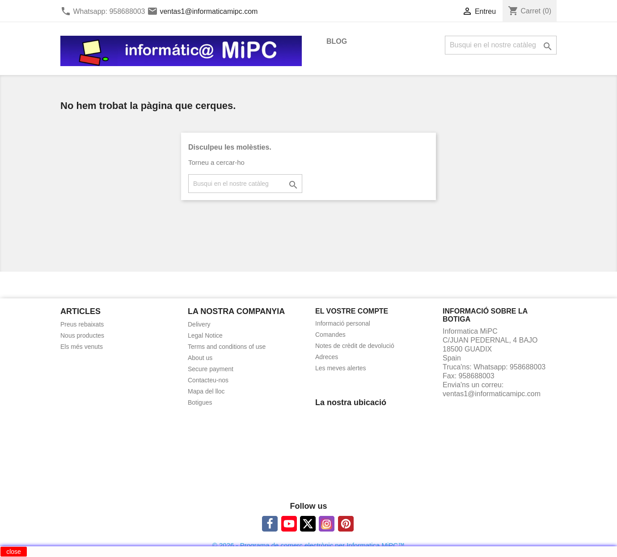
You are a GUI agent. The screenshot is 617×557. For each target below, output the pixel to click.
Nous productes (82, 335)
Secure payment (210, 369)
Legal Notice (205, 335)
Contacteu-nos (208, 380)
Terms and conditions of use (227, 346)
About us (200, 357)
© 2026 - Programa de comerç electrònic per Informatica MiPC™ (308, 545)
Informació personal (342, 323)
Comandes (330, 334)
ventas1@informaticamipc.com (209, 11)
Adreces (326, 356)
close (13, 551)
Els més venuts (81, 346)
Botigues (200, 402)
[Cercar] (501, 45)
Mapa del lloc (206, 391)
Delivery (199, 324)
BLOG (336, 41)
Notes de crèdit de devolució (354, 345)
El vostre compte (351, 311)
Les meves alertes (340, 368)
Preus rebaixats (82, 324)
